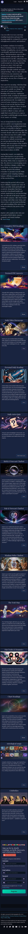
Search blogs (5, 219)
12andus (6, 26)
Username (5, 861)
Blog (9, 917)
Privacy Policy (5, 887)
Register (4, 14)
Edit (25, 27)
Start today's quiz (21, 455)
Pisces (16, 28)
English (7, 30)
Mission (7, 916)
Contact (3, 916)
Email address (6, 870)
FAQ (2, 917)
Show (23, 267)
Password (5, 876)
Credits (5, 917)
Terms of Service (14, 916)
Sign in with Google (9, 855)
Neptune (12, 28)
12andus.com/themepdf (8, 20)
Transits (7, 28)
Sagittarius (20, 28)
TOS (19, 885)
